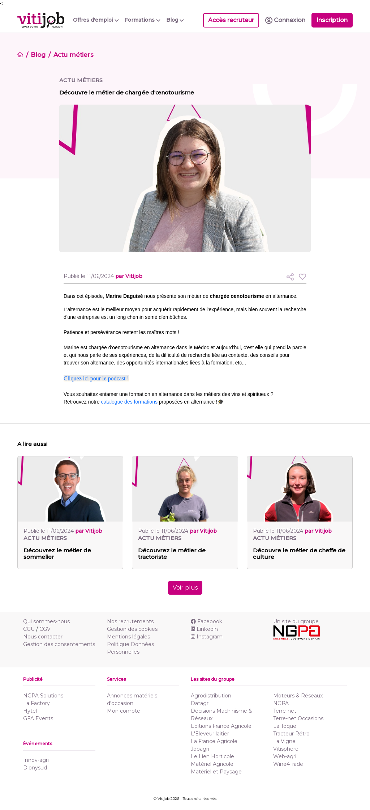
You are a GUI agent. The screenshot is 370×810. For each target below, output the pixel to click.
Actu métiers (73, 54)
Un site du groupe (296, 621)
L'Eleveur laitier (210, 733)
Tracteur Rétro (291, 733)
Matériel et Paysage (216, 771)
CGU (29, 629)
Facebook (206, 621)
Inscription (332, 20)
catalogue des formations (129, 402)
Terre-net (284, 711)
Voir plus (185, 587)
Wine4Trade (288, 764)
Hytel (30, 711)
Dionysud (35, 767)
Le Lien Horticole (212, 756)
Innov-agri (36, 760)
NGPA (281, 703)
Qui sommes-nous (46, 621)
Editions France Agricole (221, 726)
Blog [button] (175, 20)
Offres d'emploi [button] (96, 20)
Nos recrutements (130, 621)
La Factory (36, 703)
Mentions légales (128, 636)
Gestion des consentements (59, 644)
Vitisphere (285, 749)
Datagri (200, 703)
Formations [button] (142, 20)
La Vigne (284, 741)
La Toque (284, 726)
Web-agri (284, 756)
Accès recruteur (231, 20)
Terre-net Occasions (298, 718)
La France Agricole (214, 741)
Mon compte (123, 711)
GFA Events (38, 718)
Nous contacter (43, 636)
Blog (38, 54)
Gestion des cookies (132, 629)
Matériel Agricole (212, 764)
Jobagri (200, 749)
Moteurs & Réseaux (298, 695)
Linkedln (204, 629)
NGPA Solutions (43, 695)
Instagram (207, 636)
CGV (45, 629)
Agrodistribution (211, 695)
